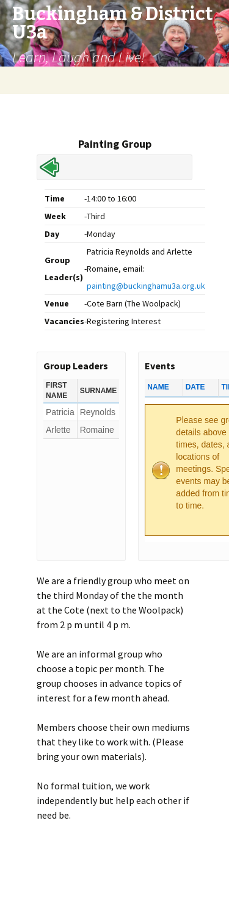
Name (158, 387)
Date (195, 387)
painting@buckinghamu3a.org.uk (146, 285)
